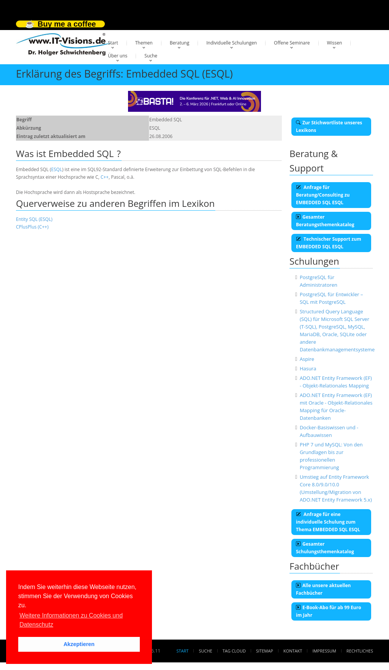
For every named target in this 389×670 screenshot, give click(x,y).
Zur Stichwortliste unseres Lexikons (329, 126)
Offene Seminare (292, 43)
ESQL (56, 169)
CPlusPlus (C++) (32, 227)
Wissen (334, 43)
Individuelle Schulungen (231, 43)
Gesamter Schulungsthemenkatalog (325, 548)
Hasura (308, 368)
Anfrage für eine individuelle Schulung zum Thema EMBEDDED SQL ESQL (328, 522)
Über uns (117, 55)
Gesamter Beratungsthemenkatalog (325, 221)
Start (113, 43)
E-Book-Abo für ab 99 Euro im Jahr (328, 611)
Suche (150, 55)
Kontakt (292, 651)
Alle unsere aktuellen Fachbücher (323, 589)
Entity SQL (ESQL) (34, 219)
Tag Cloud (234, 651)
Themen (144, 43)
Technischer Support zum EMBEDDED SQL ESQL (328, 243)
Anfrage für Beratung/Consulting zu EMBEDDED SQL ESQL (322, 195)
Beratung (180, 43)
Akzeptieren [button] (79, 644)
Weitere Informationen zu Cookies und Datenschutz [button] (71, 620)
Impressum (324, 651)
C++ (105, 177)
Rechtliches (359, 651)
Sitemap (264, 651)
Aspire (307, 359)
